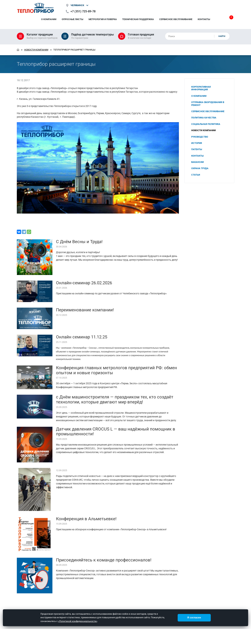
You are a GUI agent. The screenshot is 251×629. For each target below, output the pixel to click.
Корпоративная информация (201, 88)
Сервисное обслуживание (175, 19)
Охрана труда (199, 168)
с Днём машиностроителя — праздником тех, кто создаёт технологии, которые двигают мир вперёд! (114, 399)
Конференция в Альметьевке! (86, 518)
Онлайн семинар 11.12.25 (81, 336)
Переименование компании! (85, 309)
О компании (48, 19)
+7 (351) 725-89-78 (83, 11)
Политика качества (203, 117)
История (196, 143)
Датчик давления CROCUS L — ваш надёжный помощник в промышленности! (115, 432)
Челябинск (77, 5)
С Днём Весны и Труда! (79, 241)
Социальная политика (205, 124)
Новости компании (36, 49)
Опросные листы (72, 19)
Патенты (196, 149)
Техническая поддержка (138, 19)
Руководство (199, 136)
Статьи (195, 174)
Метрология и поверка (103, 19)
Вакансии (197, 162)
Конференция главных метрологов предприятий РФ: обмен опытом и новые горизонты (116, 370)
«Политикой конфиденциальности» (77, 621)
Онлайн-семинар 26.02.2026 (84, 282)
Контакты (204, 19)
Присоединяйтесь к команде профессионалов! (103, 560)
